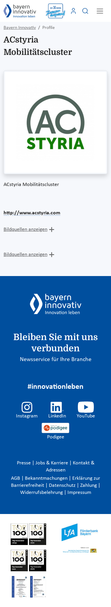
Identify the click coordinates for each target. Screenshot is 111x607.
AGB (16, 478)
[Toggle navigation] (99, 11)
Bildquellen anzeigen (25, 229)
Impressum (79, 492)
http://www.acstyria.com (32, 213)
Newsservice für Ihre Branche (55, 360)
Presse (24, 463)
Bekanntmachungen (47, 478)
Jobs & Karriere (52, 463)
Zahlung (89, 485)
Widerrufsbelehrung (42, 492)
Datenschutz (63, 485)
